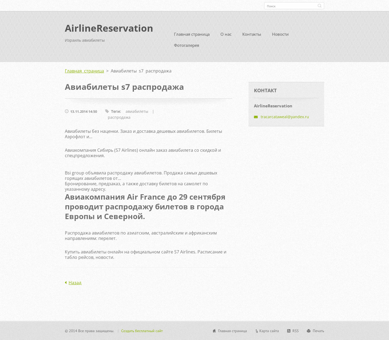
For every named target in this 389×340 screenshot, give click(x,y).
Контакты (251, 34)
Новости (280, 34)
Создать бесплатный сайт (142, 330)
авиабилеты (137, 111)
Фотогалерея (186, 45)
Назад (75, 283)
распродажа (119, 117)
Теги (115, 111)
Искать (320, 6)
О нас (226, 34)
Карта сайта (269, 330)
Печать (318, 330)
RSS (296, 330)
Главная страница (192, 34)
